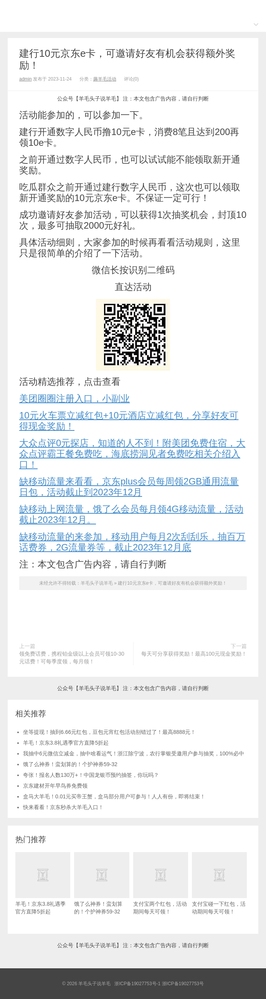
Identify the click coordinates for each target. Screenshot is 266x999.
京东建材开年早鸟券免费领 (55, 786)
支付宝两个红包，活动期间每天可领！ (160, 883)
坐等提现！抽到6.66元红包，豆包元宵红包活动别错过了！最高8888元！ (109, 732)
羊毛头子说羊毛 (133, 8)
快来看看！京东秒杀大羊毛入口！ (63, 807)
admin (25, 79)
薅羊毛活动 (104, 79)
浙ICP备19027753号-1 (138, 983)
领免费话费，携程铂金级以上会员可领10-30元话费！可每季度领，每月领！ (71, 657)
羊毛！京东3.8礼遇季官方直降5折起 (66, 743)
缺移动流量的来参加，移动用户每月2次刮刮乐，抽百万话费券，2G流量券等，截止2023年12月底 (132, 541)
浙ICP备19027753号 (183, 983)
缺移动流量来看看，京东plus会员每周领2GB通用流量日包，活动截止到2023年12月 (129, 486)
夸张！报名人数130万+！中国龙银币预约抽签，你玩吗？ (91, 775)
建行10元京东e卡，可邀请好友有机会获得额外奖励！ (172, 583)
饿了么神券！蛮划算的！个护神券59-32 (70, 764)
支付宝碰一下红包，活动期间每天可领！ (219, 883)
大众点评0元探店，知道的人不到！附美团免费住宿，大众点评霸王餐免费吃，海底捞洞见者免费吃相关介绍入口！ (132, 454)
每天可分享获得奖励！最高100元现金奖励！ (194, 654)
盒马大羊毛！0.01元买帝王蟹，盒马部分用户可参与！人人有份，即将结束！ (114, 796)
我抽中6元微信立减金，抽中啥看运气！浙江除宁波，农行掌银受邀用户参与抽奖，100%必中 (133, 753)
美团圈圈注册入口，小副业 (74, 398)
